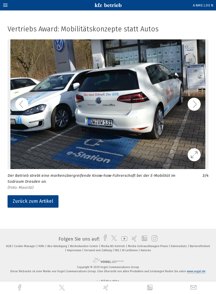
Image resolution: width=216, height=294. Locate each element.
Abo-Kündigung (57, 246)
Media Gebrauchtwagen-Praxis (148, 246)
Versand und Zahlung (98, 250)
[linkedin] (150, 287)
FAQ (117, 250)
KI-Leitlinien (130, 250)
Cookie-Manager (25, 246)
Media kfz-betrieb (113, 246)
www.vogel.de (196, 271)
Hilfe (41, 246)
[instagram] (153, 239)
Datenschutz (179, 246)
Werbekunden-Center (84, 246)
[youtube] (123, 239)
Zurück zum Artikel (33, 201)
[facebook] (20, 288)
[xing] (106, 287)
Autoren (146, 250)
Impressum (74, 250)
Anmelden (203, 5)
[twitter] (62, 287)
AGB (9, 246)
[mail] (194, 288)
